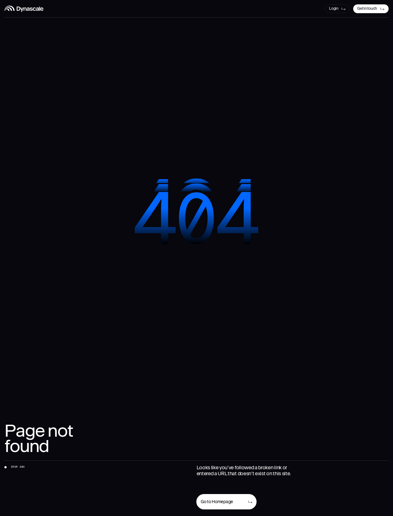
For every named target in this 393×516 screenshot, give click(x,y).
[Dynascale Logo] (23, 9)
